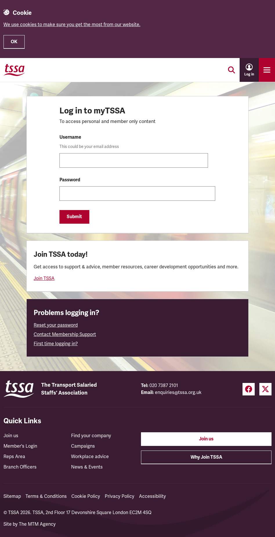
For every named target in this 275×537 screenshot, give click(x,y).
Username (70, 137)
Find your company (91, 436)
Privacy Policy (119, 496)
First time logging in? (56, 344)
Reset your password (56, 325)
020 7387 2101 (163, 385)
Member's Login (20, 446)
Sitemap (12, 496)
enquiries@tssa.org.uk (178, 392)
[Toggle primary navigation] (267, 70)
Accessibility (152, 496)
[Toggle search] (231, 70)
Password (69, 180)
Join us (10, 436)
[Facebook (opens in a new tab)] (249, 389)
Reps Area (14, 457)
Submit (74, 217)
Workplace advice (90, 457)
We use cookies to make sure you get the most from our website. (71, 25)
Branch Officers (20, 467)
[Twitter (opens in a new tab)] (265, 389)
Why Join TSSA (206, 457)
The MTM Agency (37, 524)
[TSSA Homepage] (14, 70)
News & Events (87, 467)
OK (14, 42)
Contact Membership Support (65, 334)
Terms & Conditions (46, 496)
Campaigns (83, 446)
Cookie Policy (85, 496)
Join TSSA (44, 278)
